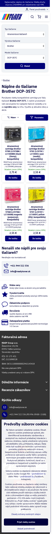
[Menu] (46, 17)
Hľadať (25, 65)
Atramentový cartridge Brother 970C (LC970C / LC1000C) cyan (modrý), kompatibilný (37, 152)
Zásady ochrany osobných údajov (26, 515)
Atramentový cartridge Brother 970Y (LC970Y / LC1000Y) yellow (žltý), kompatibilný (37, 212)
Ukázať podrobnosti (26, 529)
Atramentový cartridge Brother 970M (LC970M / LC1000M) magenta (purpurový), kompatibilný (13, 213)
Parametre (36, 117)
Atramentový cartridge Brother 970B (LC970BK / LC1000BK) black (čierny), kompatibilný (13, 152)
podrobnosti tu (39, 474)
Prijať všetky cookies (26, 522)
